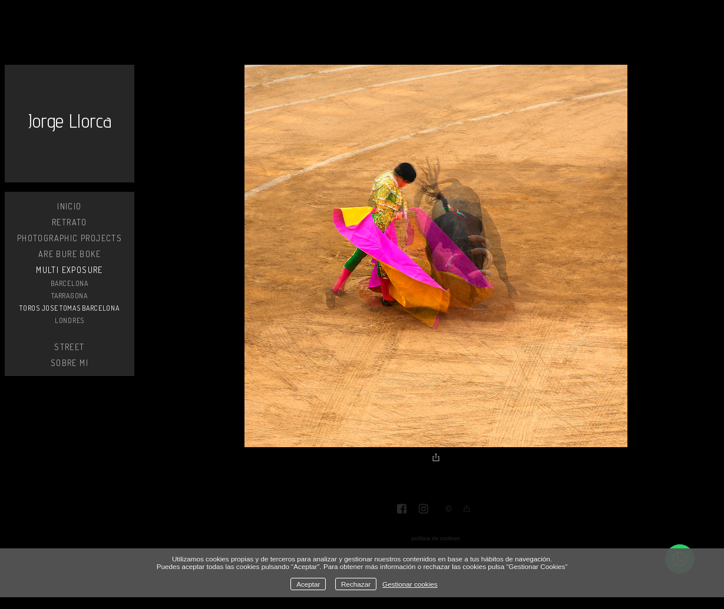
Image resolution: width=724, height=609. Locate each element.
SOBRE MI (69, 363)
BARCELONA (69, 283)
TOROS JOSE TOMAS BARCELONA (69, 308)
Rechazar (356, 584)
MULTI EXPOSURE (69, 270)
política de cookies (436, 538)
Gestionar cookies (410, 584)
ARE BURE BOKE (69, 254)
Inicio (69, 206)
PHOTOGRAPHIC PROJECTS (69, 238)
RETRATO (69, 222)
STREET (69, 347)
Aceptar (308, 584)
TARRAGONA (69, 295)
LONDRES (69, 320)
